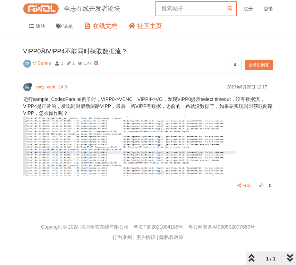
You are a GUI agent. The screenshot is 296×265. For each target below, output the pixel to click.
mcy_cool (52, 87)
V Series (42, 63)
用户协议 (145, 237)
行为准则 (122, 237)
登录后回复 (258, 64)
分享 (244, 185)
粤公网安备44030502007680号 (221, 227)
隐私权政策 (171, 237)
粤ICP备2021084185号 (158, 227)
